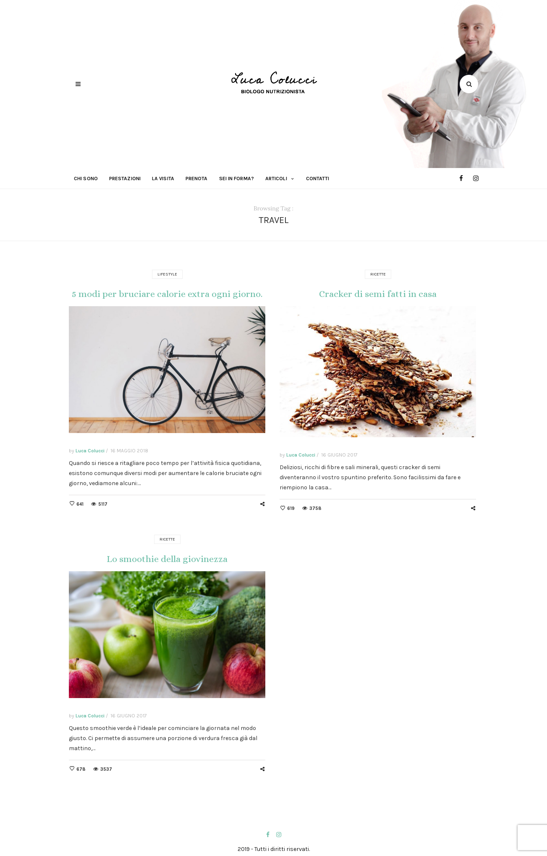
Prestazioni (125, 178)
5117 (102, 504)
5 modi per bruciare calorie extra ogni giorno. (167, 294)
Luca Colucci (90, 451)
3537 (106, 769)
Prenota (197, 178)
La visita (163, 178)
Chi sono (86, 178)
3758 (315, 508)
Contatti (318, 178)
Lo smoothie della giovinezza (167, 559)
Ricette (378, 274)
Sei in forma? (236, 178)
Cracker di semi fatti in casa (378, 294)
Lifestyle (167, 274)
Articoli (276, 178)
